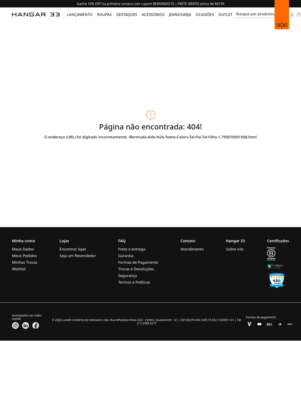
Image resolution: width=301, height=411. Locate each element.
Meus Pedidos (24, 255)
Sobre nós (235, 249)
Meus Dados (23, 249)
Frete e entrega (131, 249)
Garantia (126, 255)
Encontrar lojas (73, 249)
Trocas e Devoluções (136, 268)
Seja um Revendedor (78, 255)
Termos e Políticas (134, 282)
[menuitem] (80, 14)
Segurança (127, 275)
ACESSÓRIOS (153, 14)
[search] (259, 14)
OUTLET (226, 14)
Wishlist (19, 268)
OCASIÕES (205, 14)
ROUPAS (104, 14)
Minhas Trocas (24, 262)
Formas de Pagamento (138, 262)
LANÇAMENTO (80, 14)
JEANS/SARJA (180, 14)
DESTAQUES (126, 14)
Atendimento (192, 249)
